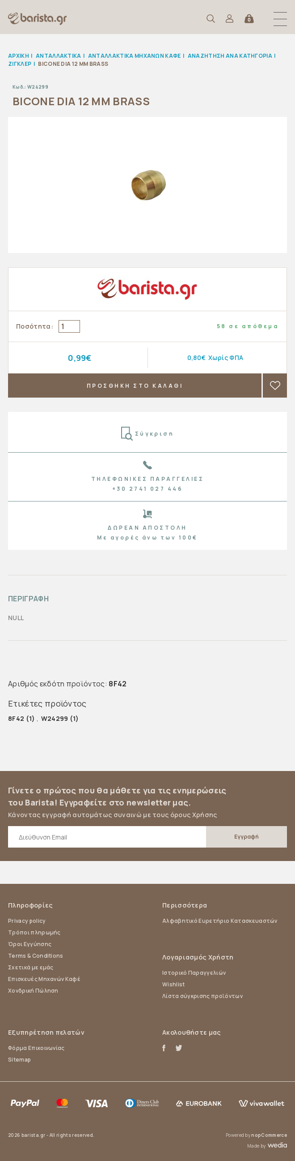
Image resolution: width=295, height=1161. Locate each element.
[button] (280, 19)
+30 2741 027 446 (147, 489)
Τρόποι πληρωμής (34, 932)
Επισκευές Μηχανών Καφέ (44, 979)
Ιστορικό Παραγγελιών (194, 973)
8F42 (16, 718)
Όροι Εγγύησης (29, 944)
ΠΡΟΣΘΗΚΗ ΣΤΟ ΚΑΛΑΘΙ (135, 386)
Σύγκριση (147, 434)
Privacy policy (27, 921)
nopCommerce (269, 1135)
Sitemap (19, 1059)
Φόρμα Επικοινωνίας (36, 1048)
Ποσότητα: (34, 326)
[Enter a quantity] (69, 326)
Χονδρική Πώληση (33, 990)
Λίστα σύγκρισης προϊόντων (202, 996)
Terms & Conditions (35, 956)
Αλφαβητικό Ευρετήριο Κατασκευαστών (220, 921)
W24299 (54, 718)
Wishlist (173, 984)
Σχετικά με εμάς (31, 967)
